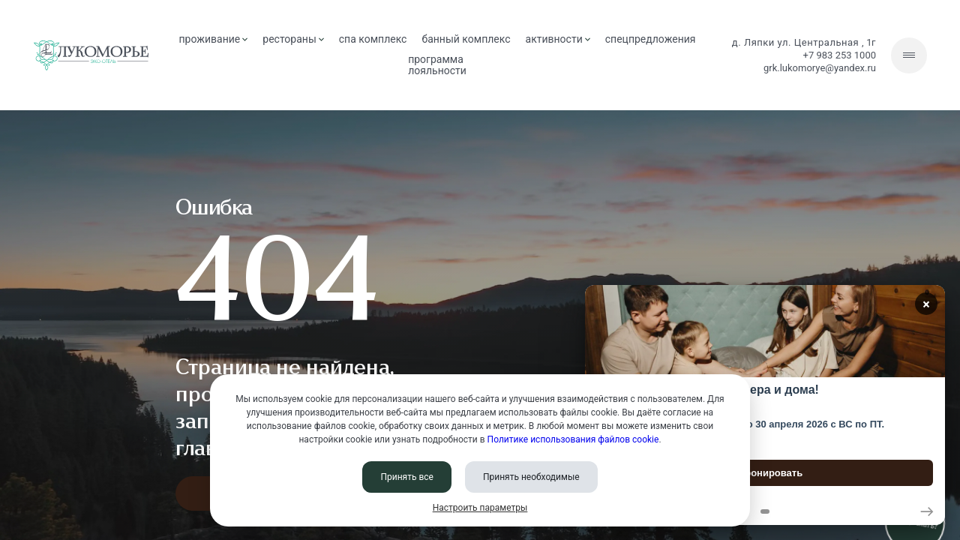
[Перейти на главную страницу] (91, 55)
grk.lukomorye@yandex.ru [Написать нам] (820, 68)
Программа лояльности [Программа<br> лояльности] (437, 64)
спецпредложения (650, 39)
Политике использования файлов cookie (573, 439)
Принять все (407, 477)
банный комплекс (466, 39)
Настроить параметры (480, 507)
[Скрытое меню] (909, 56)
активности (558, 39)
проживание (213, 39)
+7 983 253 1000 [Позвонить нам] (839, 55)
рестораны (292, 39)
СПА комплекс (373, 39)
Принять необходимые (531, 477)
